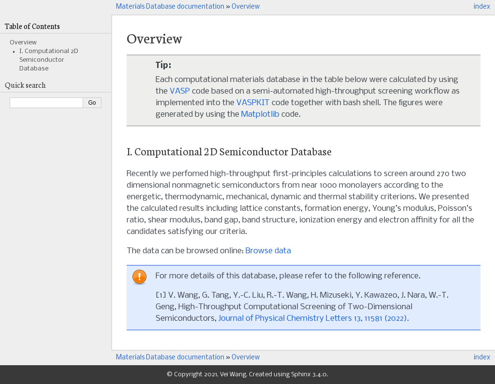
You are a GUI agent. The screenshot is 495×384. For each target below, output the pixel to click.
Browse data (268, 251)
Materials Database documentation (170, 7)
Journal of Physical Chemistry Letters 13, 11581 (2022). (313, 318)
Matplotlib (260, 114)
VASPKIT (253, 103)
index (482, 7)
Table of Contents (32, 26)
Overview (246, 7)
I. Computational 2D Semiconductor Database (48, 60)
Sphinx (301, 374)
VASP (180, 91)
